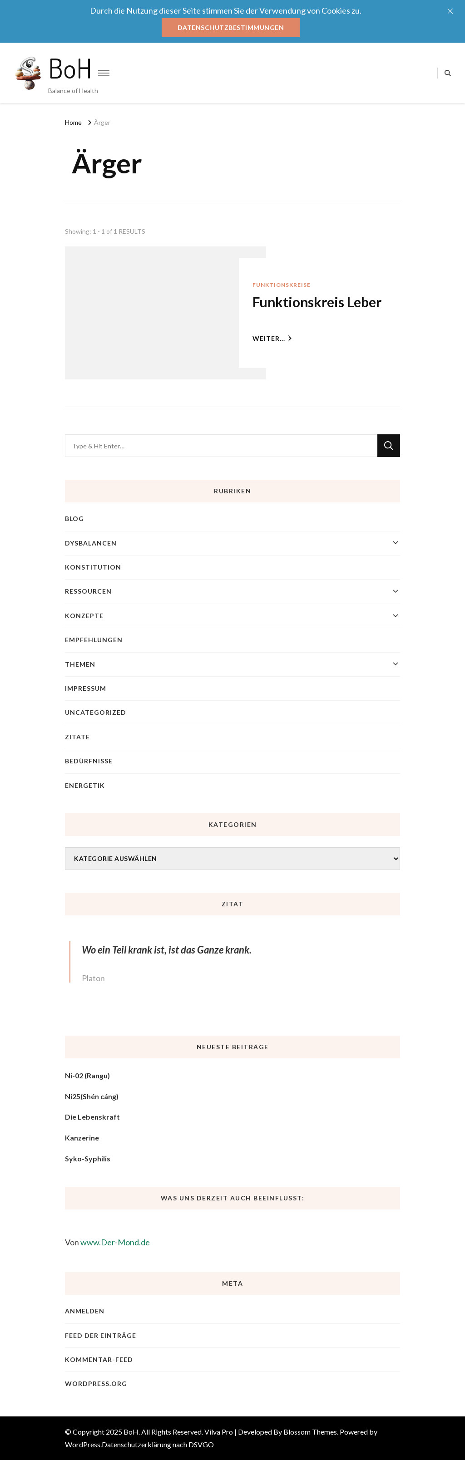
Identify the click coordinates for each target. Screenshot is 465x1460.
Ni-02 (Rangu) (87, 1075)
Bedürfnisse (89, 761)
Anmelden (84, 1311)
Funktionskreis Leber (316, 302)
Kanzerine (82, 1137)
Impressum (85, 688)
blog (74, 518)
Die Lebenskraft (92, 1116)
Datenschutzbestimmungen (231, 27)
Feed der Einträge (100, 1335)
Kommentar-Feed (99, 1359)
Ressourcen (88, 591)
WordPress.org (96, 1383)
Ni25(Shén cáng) (92, 1096)
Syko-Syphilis (87, 1158)
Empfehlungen (94, 640)
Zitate (77, 737)
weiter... (272, 338)
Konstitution (93, 567)
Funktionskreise (281, 284)
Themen (80, 664)
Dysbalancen (91, 543)
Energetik (85, 785)
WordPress (82, 1444)
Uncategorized (95, 712)
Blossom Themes (310, 1431)
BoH (70, 67)
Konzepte (84, 615)
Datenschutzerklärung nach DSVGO (158, 1444)
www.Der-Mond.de (115, 1242)
